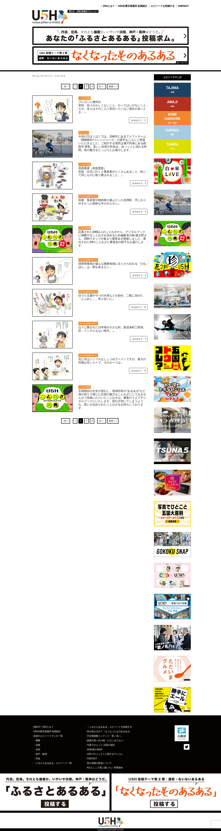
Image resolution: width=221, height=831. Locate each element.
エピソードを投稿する (163, 6)
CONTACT (183, 6)
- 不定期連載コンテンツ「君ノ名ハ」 (104, 736)
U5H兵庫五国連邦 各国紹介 (132, 6)
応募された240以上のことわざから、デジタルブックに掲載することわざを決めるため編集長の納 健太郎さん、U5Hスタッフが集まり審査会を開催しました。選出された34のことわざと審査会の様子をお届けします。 (112, 238)
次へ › (101, 86)
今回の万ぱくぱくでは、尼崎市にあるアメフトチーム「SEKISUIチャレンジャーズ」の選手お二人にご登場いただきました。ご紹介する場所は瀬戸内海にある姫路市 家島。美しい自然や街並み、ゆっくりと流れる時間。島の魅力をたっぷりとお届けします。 (112, 143)
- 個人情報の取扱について (99, 763)
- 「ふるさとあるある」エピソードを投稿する (109, 727)
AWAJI (172, 104)
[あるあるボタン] (136, 120)
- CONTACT (91, 758)
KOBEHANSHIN (172, 118)
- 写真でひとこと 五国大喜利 (100, 745)
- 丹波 (37, 758)
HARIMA (172, 132)
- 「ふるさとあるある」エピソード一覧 (52, 763)
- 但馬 (37, 749)
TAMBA (172, 146)
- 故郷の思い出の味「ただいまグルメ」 (105, 740)
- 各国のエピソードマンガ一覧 (47, 736)
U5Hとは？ (109, 6)
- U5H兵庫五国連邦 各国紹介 (46, 731)
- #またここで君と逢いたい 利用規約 (104, 767)
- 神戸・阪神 (41, 754)
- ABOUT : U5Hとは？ (42, 727)
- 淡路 (37, 745)
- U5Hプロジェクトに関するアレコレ (104, 754)
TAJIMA (172, 90)
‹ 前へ (65, 86)
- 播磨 (37, 740)
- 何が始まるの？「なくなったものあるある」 (109, 731)
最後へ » (113, 86)
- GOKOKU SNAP (94, 749)
